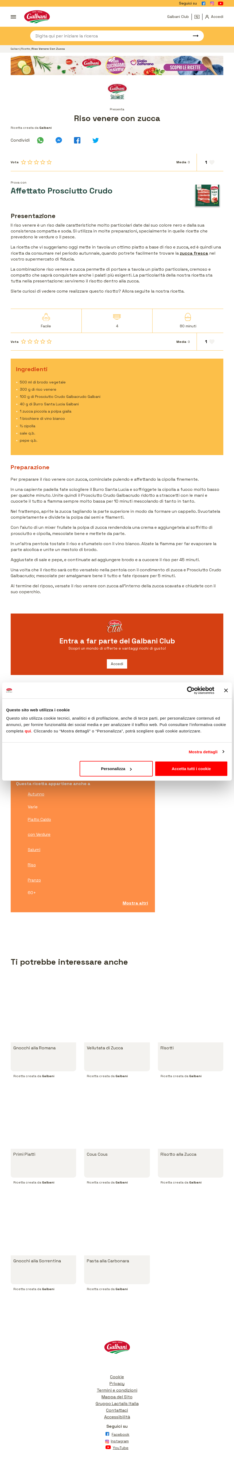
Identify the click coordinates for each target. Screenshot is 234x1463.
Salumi (34, 849)
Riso (32, 864)
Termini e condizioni (117, 1390)
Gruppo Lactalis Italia (117, 1403)
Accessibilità (117, 1417)
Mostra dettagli (203, 751)
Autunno (36, 794)
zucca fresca (194, 253)
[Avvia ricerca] (193, 35)
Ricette (26, 49)
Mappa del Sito (117, 1397)
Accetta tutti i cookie (191, 768)
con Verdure (39, 834)
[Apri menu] (13, 17)
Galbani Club (178, 16)
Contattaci (117, 1410)
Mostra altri (135, 903)
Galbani (15, 49)
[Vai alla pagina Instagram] (212, 3)
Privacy (117, 1383)
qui (28, 731)
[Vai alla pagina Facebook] (203, 3)
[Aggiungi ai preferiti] (210, 162)
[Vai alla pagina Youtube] (220, 3)
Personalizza (116, 768)
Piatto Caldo (39, 819)
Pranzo (34, 880)
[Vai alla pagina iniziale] (37, 16)
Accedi (117, 663)
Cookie (117, 1377)
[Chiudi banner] (226, 690)
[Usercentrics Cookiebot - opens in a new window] (190, 690)
